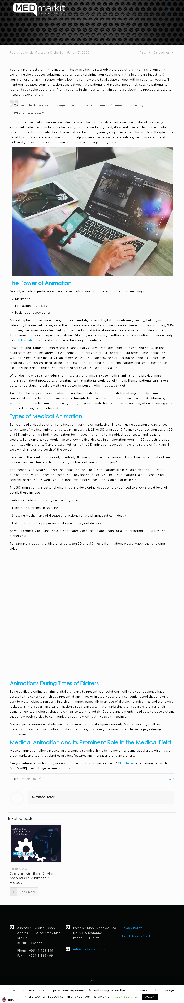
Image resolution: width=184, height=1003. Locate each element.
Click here (125, 763)
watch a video (24, 340)
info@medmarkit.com (89, 949)
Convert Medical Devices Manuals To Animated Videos (33, 878)
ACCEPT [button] (150, 997)
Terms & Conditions (137, 935)
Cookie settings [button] (126, 996)
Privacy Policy (132, 927)
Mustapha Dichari (47, 52)
